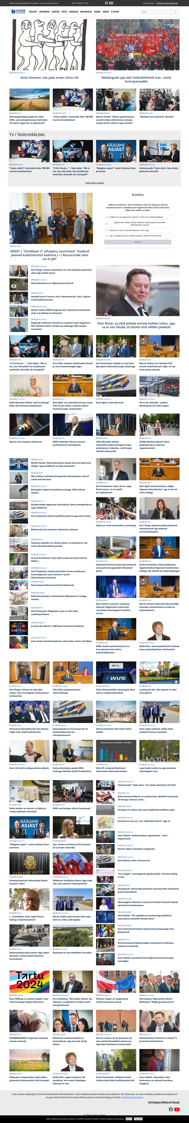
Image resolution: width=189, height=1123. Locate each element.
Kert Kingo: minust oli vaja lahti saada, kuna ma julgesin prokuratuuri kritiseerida (29, 692)
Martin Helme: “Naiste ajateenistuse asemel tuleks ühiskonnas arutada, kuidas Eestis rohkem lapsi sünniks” (115, 119)
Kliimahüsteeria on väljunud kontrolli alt (52, 283)
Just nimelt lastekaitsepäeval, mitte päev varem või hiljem (61, 641)
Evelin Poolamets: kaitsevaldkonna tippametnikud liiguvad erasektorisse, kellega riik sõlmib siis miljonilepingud (159, 567)
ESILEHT (33, 11)
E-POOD (115, 11)
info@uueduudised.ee (167, 3)
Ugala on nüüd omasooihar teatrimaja (116, 525)
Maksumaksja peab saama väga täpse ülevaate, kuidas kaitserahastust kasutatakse (29, 955)
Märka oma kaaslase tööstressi (25, 441)
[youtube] (111, 3)
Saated (63, 113)
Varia (62, 804)
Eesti (19, 113)
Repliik (106, 113)
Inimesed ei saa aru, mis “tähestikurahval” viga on (144, 821)
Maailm (107, 318)
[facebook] (107, 3)
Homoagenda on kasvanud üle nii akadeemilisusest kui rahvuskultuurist (70, 732)
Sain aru (129, 1119)
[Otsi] (156, 11)
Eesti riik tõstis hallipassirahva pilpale (29, 768)
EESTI (64, 11)
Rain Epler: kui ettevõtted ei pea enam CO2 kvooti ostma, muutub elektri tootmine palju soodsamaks (73, 405)
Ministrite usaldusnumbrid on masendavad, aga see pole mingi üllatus (70, 1041)
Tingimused (138, 1119)
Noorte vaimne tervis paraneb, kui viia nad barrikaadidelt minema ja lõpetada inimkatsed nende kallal (114, 1041)
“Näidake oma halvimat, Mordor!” (157, 116)
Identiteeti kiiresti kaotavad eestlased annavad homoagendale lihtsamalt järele (116, 567)
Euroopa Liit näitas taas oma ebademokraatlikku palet (146, 809)
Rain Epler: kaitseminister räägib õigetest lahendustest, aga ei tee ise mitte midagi (158, 489)
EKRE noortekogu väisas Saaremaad (71, 808)
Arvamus (21, 72)
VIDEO (106, 11)
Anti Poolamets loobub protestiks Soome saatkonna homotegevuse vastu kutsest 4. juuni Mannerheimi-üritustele (58, 574)
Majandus (64, 995)
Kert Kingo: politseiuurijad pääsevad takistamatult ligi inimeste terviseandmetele (158, 528)
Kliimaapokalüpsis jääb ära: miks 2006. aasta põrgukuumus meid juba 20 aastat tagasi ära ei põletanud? (28, 119)
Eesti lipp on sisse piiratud (109, 402)
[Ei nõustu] (185, 1119)
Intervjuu (43, 306)
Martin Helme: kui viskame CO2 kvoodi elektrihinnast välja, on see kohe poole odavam (157, 366)
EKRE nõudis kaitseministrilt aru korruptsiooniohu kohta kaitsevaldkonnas (113, 649)
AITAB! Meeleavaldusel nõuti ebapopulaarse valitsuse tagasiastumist (154, 444)
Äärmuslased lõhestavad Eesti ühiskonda (52, 585)
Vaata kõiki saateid (94, 182)
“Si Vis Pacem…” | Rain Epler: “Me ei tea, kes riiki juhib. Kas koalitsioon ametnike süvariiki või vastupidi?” (71, 171)
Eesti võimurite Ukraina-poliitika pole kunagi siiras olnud (61, 516)
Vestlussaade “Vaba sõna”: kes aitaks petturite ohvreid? (147, 785)
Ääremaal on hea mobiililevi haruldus (72, 952)
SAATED (56, 11)
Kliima (41, 501)
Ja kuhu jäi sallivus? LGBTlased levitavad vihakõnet (57, 626)
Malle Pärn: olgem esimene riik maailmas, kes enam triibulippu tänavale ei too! (69, 1080)
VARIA (97, 11)
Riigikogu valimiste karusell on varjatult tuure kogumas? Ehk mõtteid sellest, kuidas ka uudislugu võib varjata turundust (61, 326)
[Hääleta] (137, 242)
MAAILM (73, 11)
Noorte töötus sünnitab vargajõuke (136, 848)
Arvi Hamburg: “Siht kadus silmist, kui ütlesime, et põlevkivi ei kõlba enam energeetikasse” (72, 1002)
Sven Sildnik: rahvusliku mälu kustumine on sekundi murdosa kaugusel (156, 1080)
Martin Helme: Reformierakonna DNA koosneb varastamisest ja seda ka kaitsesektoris (158, 607)
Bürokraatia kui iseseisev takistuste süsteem (54, 529)
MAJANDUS (86, 11)
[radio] (137, 217)
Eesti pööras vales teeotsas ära (134, 860)
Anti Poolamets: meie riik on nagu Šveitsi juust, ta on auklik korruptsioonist (114, 489)
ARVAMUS (44, 11)
